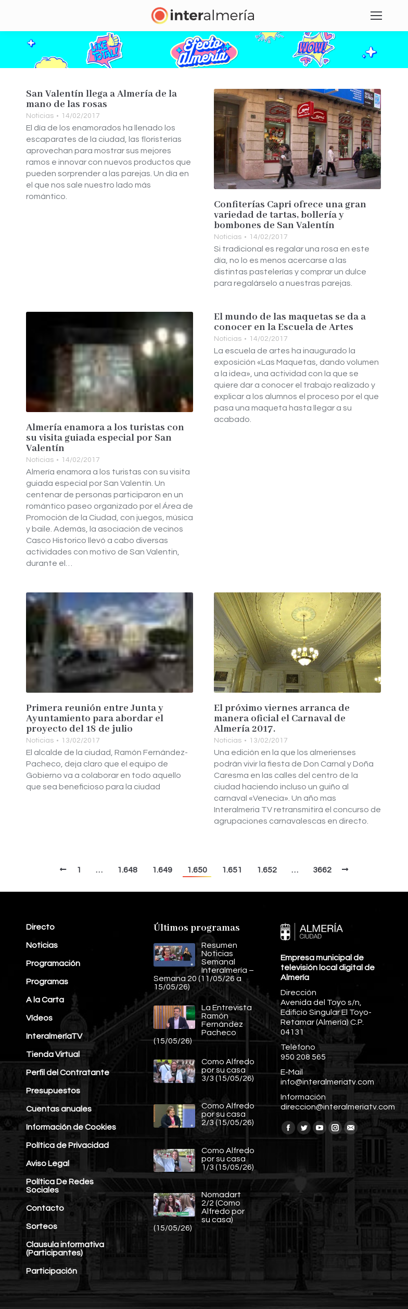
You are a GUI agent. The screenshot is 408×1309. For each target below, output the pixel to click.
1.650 (197, 870)
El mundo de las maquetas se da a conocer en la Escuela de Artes (290, 322)
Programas (47, 981)
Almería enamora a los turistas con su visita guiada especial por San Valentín (105, 438)
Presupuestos (53, 1091)
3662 (322, 870)
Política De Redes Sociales (60, 1186)
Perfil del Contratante (67, 1072)
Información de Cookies (71, 1127)
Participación (51, 1271)
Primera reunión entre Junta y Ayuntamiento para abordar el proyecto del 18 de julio (94, 718)
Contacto (45, 1208)
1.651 (232, 870)
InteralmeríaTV (54, 1036)
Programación (53, 963)
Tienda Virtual (53, 1054)
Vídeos (39, 1018)
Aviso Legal (47, 1163)
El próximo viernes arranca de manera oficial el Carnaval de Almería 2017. (282, 718)
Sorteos (41, 1226)
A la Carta (45, 1000)
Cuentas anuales (59, 1109)
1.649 (162, 870)
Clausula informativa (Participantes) (65, 1248)
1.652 (267, 870)
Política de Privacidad (67, 1145)
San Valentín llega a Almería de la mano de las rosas (101, 99)
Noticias (40, 116)
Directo (40, 927)
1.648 (127, 870)
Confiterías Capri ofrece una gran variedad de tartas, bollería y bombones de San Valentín (290, 215)
